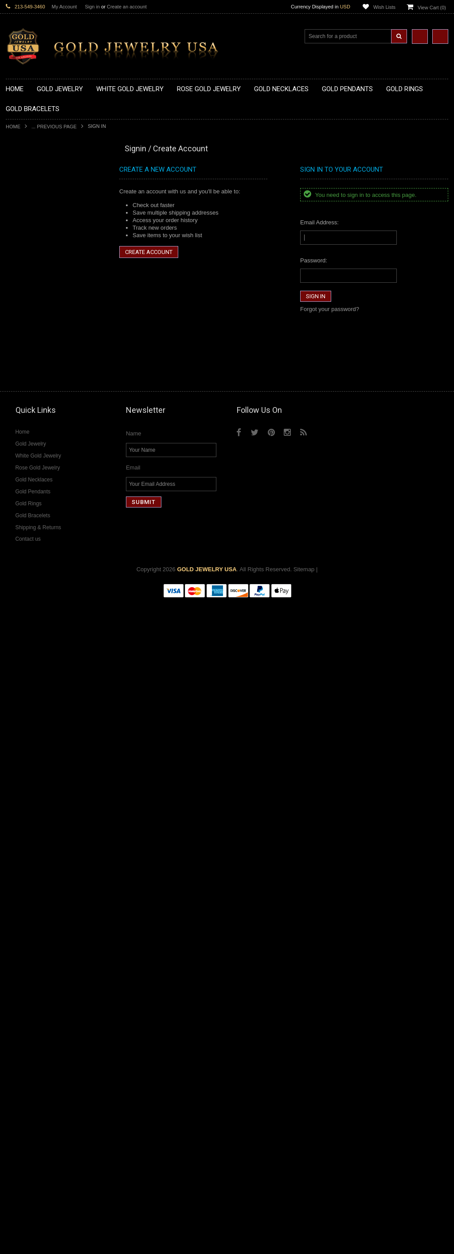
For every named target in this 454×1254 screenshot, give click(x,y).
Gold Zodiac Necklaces (35, 277)
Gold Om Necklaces (31, 232)
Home (13, 126)
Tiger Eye (18, 1002)
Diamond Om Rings (31, 935)
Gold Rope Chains (29, 599)
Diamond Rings (25, 883)
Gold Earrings (23, 539)
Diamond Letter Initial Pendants (46, 845)
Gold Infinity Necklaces (35, 225)
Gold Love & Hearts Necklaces (45, 255)
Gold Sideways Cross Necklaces (47, 269)
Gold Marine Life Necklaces (41, 195)
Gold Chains (22, 584)
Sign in (92, 6)
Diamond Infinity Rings (34, 920)
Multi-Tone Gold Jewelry (36, 770)
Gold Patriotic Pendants (36, 322)
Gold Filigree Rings (30, 419)
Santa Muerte (23, 628)
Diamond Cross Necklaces (40, 793)
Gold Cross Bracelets (33, 561)
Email (133, 1120)
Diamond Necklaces (31, 785)
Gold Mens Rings (28, 501)
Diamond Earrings (29, 868)
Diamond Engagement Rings (42, 912)
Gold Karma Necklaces (35, 240)
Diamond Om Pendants (36, 860)
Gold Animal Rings (29, 434)
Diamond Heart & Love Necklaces (49, 800)
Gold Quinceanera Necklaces (43, 262)
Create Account (148, 252)
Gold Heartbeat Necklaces (39, 210)
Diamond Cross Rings (34, 890)
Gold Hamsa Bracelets (34, 568)
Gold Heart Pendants (32, 352)
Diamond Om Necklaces (37, 822)
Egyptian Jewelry (27, 621)
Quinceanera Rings (30, 442)
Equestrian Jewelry (30, 703)
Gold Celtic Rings (28, 464)
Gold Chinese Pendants (36, 292)
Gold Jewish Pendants (34, 359)
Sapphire (17, 995)
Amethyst (18, 957)
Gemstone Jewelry (30, 942)
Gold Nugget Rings (30, 509)
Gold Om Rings (25, 516)
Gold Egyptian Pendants (37, 389)
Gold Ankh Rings (27, 449)
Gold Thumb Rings (30, 524)
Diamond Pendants (30, 830)
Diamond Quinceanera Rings (43, 897)
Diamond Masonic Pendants (42, 853)
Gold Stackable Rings (33, 426)
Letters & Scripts (27, 733)
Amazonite (19, 950)
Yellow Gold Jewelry (31, 748)
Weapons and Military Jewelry (44, 695)
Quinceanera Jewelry (33, 680)
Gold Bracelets (24, 546)
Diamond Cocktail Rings (36, 905)
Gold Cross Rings (28, 472)
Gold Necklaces (26, 180)
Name (133, 1086)
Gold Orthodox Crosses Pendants (49, 367)
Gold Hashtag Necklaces (37, 202)
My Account (64, 6)
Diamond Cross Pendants (38, 838)
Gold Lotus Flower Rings (37, 494)
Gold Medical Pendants (35, 307)
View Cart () (432, 7)
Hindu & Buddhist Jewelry (38, 658)
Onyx (12, 980)
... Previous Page (54, 126)
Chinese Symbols (28, 688)
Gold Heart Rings (28, 479)
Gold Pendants (25, 284)
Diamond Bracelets (30, 875)
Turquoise (18, 1010)
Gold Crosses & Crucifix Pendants (49, 344)
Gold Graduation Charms (38, 299)
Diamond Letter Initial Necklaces (47, 808)
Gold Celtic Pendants (33, 337)
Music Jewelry (24, 741)
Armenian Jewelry (28, 613)
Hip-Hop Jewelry (27, 711)
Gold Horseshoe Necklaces (41, 217)
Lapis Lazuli (21, 972)
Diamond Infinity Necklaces (40, 815)
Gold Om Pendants (30, 374)
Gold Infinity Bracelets (34, 576)
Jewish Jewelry (25, 673)
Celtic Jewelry (23, 636)
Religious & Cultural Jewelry (42, 606)
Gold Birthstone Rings (34, 457)
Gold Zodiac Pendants (34, 315)
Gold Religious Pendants (37, 330)
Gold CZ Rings (24, 411)
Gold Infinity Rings (29, 486)
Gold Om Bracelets (30, 553)
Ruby (12, 987)
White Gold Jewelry (30, 755)
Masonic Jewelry (27, 651)
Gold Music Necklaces (34, 247)
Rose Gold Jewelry (30, 763)
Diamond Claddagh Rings (38, 927)
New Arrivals (22, 165)
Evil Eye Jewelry (27, 718)
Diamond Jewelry (28, 778)
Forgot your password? (329, 309)
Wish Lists (384, 7)
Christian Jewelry (28, 643)
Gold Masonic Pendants (36, 382)
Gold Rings (20, 404)
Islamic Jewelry (25, 666)
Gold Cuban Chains (31, 591)
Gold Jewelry (22, 172)
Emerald (16, 965)
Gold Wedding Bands (33, 531)
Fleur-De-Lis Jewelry (32, 726)
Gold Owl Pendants (30, 397)
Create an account (127, 6)
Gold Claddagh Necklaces (39, 188)
